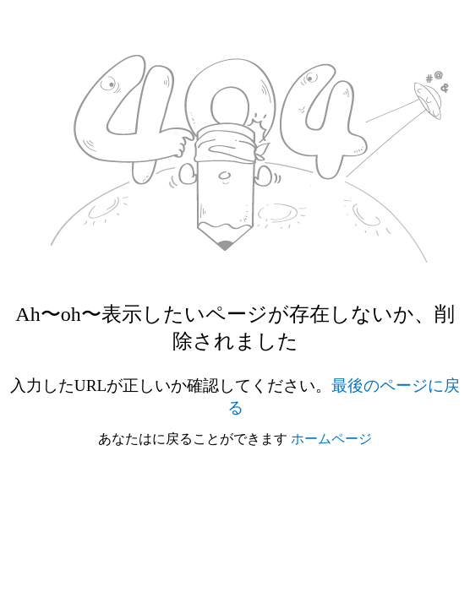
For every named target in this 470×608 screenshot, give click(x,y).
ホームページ (331, 439)
